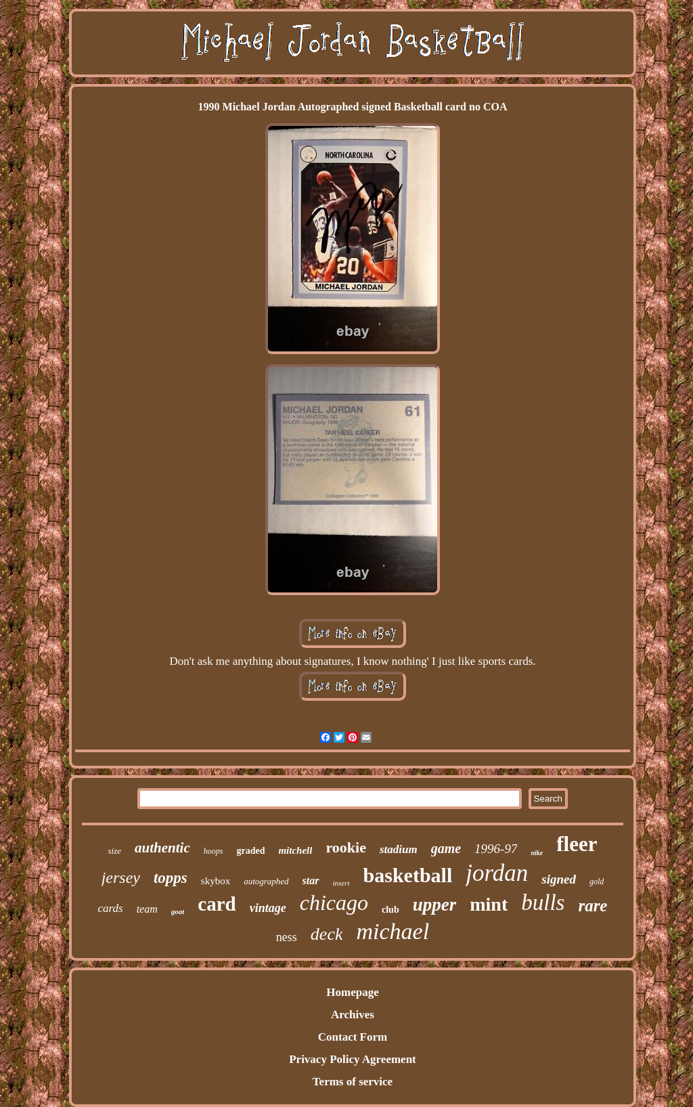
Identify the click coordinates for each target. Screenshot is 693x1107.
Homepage (352, 992)
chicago (334, 902)
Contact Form (352, 1036)
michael (392, 931)
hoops (213, 851)
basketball (408, 875)
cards (110, 908)
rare (592, 905)
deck (327, 934)
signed (558, 879)
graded (250, 851)
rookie (345, 847)
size (115, 851)
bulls (542, 902)
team (147, 909)
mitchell (295, 850)
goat (178, 911)
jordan (497, 873)
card (217, 904)
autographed (266, 881)
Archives (352, 1014)
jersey (121, 877)
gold (596, 881)
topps (170, 877)
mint (489, 904)
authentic (162, 848)
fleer (576, 844)
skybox (215, 880)
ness (286, 937)
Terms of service (353, 1081)
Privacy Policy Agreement (352, 1059)
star (311, 880)
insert (341, 883)
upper (435, 904)
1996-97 (495, 849)
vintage (268, 908)
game (446, 848)
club (390, 910)
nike (537, 852)
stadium (399, 849)
